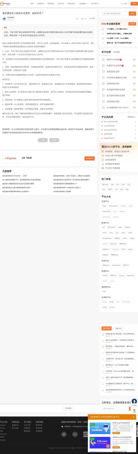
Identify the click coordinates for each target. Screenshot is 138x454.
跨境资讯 (61, 3)
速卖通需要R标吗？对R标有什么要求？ (67, 187)
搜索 (132, 13)
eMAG (123, 233)
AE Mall (27, 157)
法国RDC (105, 255)
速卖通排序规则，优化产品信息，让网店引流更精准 (71, 176)
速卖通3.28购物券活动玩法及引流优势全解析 (18, 184)
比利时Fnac (106, 249)
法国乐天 (117, 238)
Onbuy (125, 238)
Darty (111, 233)
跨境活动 (50, 3)
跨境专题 (39, 428)
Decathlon (116, 217)
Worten (105, 233)
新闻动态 (27, 431)
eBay (117, 302)
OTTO (123, 249)
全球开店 (40, 3)
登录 (134, 3)
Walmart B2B (106, 211)
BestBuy (122, 211)
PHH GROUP (111, 227)
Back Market (125, 302)
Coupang (121, 275)
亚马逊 (112, 307)
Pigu (1, 431)
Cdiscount (127, 227)
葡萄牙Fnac (114, 255)
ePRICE (105, 244)
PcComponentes (107, 238)
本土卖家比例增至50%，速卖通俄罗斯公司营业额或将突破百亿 (24, 180)
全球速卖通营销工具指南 (62, 191)
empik (120, 227)
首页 (32, 3)
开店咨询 (68, 408)
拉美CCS (126, 265)
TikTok (105, 302)
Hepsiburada (130, 275)
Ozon (104, 291)
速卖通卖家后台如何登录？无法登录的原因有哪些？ (71, 180)
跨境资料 (117, 52)
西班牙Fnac (122, 244)
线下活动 (15, 428)
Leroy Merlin (106, 217)
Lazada (112, 281)
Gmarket (105, 275)
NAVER (105, 281)
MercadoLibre (116, 265)
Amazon (2, 425)
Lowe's (115, 211)
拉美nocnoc (106, 265)
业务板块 (27, 428)
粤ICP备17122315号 (83, 448)
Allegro (132, 238)
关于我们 (95, 3)
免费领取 (116, 433)
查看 (132, 24)
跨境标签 (39, 431)
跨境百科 (39, 425)
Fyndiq (130, 249)
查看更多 (89, 158)
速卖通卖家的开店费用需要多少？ (65, 184)
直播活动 (15, 425)
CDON (130, 233)
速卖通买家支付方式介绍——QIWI (14, 176)
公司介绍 (27, 425)
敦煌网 (105, 307)
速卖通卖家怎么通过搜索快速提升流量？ (16, 187)
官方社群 (106, 52)
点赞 (42, 140)
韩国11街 (113, 275)
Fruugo (112, 302)
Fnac (117, 233)
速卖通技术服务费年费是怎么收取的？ (16, 191)
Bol (104, 227)
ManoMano (113, 244)
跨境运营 (72, 3)
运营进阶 (83, 3)
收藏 (54, 140)
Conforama (115, 249)
